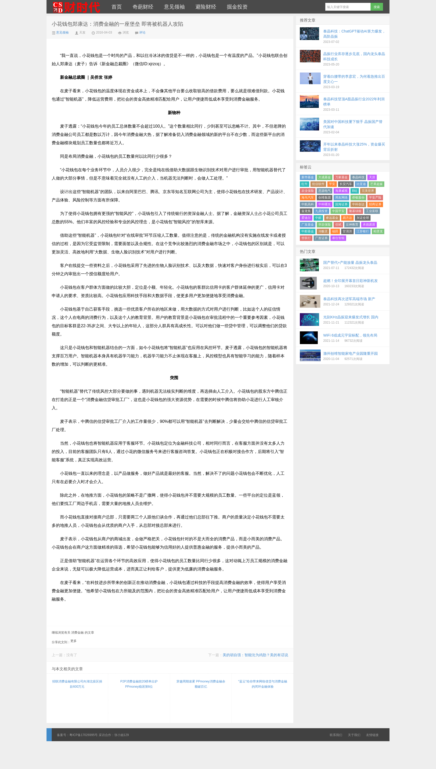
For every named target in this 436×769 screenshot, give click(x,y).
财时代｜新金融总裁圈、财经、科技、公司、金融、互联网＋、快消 (76, 7)
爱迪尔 (306, 218)
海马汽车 (307, 197)
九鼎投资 (321, 211)
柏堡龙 (378, 231)
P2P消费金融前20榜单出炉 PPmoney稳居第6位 (139, 684)
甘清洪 (347, 231)
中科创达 (358, 204)
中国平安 (338, 211)
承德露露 (369, 224)
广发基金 (307, 224)
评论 (142, 32)
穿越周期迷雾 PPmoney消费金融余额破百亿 (200, 684)
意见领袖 (174, 7)
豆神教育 (352, 224)
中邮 (318, 218)
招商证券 (375, 204)
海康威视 (341, 191)
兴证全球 (362, 218)
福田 (335, 231)
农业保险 (307, 191)
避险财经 (205, 7)
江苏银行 (362, 231)
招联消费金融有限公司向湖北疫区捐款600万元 (77, 684)
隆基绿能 (355, 211)
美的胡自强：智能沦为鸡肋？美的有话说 (255, 655)
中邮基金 (307, 231)
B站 (354, 191)
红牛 (304, 184)
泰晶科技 (358, 177)
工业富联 (372, 211)
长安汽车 (346, 184)
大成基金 (324, 177)
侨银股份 (358, 197)
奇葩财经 (143, 7)
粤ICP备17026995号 (83, 735)
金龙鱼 (306, 211)
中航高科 (307, 204)
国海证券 (341, 204)
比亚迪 (361, 184)
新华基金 (307, 177)
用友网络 (341, 197)
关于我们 (354, 735)
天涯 (372, 177)
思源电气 (324, 191)
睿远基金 (332, 218)
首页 (116, 7)
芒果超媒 (376, 184)
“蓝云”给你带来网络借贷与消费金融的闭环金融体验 (262, 684)
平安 (332, 184)
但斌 (338, 224)
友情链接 (372, 735)
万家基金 (341, 177)
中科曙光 (324, 204)
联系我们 (336, 735)
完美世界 (368, 191)
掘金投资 (237, 7)
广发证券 (321, 238)
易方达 (347, 218)
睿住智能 (338, 238)
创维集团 (324, 197)
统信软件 (318, 184)
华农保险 (324, 224)
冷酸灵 (323, 231)
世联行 (306, 238)
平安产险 (375, 197)
